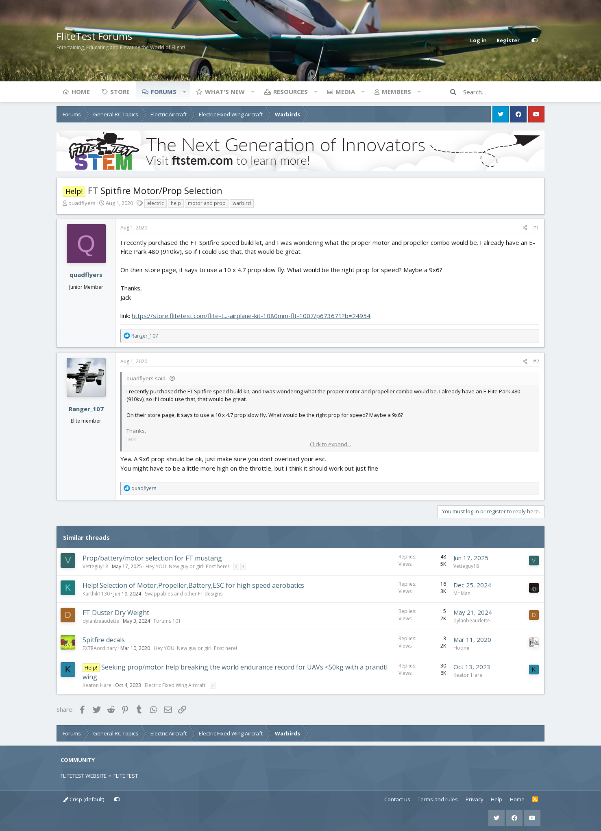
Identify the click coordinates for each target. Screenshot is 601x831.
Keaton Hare (97, 685)
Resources (290, 91)
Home (81, 91)
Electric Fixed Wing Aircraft (175, 685)
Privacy (474, 799)
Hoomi (461, 647)
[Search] (503, 92)
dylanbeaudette (101, 620)
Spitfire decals (104, 639)
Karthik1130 (96, 593)
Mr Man (461, 593)
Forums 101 (167, 620)
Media (345, 91)
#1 (536, 227)
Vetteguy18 (95, 566)
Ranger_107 (86, 409)
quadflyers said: (146, 378)
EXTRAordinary (100, 648)
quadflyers (82, 203)
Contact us (397, 799)
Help (496, 799)
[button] (184, 91)
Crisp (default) (83, 799)
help (176, 203)
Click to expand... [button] (330, 444)
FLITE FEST (125, 775)
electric (155, 203)
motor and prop (207, 203)
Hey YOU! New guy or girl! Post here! (187, 566)
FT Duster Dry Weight (116, 612)
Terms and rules (438, 799)
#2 (536, 361)
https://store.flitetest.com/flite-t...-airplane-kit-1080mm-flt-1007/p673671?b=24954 (251, 316)
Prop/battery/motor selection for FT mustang (152, 558)
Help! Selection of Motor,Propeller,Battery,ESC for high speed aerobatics (193, 585)
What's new (225, 91)
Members (396, 91)
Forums (163, 91)
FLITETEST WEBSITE (84, 775)
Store (120, 91)
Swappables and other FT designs (183, 593)
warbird (242, 203)
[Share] (525, 228)
